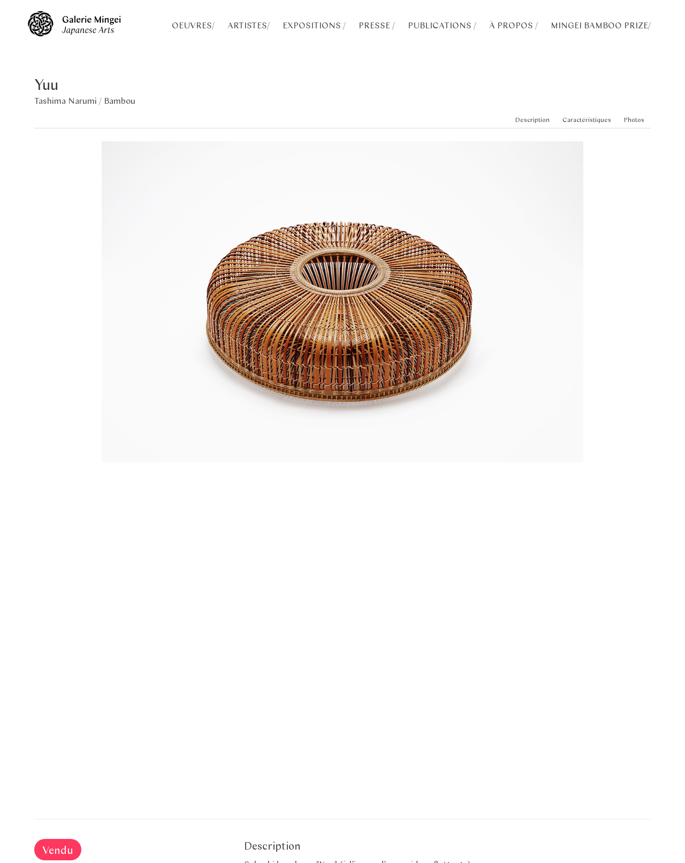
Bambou (119, 100)
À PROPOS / (513, 25)
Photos (634, 120)
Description (532, 120)
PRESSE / (377, 25)
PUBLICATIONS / (442, 25)
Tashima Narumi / (69, 100)
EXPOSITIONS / (314, 25)
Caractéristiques (586, 120)
